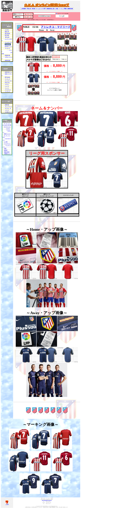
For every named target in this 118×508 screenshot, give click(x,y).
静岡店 (5, 150)
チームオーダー (8, 42)
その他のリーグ (8, 112)
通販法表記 (7, 152)
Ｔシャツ (7, 88)
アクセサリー (8, 89)
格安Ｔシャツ (7, 133)
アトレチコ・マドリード (55, 26)
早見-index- (7, 82)
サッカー (8, 128)
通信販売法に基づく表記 (52, 8)
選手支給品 (7, 33)
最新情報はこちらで (8, 46)
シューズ (7, 86)
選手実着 (7, 35)
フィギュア (7, 91)
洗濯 (5, 148)
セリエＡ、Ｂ (8, 108)
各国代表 (7, 104)
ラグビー (7, 84)
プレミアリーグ (8, 106)
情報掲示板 (7, 55)
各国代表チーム (8, 72)
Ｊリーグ (7, 110)
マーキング (7, 48)
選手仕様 (7, 37)
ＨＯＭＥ (7, 29)
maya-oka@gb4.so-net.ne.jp (47, 500)
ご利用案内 (23, 8)
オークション (7, 126)
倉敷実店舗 (70, 8)
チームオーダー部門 (41, 8)
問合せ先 (29, 8)
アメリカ (8, 129)
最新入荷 (7, 31)
